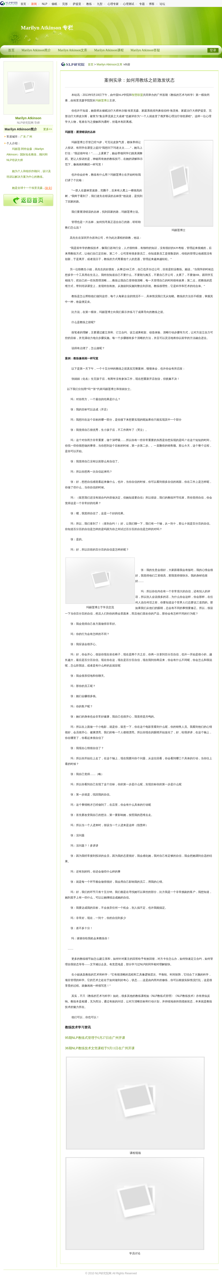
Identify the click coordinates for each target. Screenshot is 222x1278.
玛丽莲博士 (102, 100)
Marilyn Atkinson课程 (108, 50)
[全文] (48, 188)
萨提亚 (77, 4)
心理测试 (128, 4)
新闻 (34, 4)
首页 (23, 4)
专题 (142, 4)
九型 (99, 4)
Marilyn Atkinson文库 (72, 50)
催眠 (54, 4)
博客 (151, 4)
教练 (89, 4)
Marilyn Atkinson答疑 (145, 50)
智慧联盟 (137, 95)
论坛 (162, 4)
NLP (44, 4)
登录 (213, 50)
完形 (65, 4)
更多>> (47, 129)
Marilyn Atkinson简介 (36, 50)
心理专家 (113, 4)
